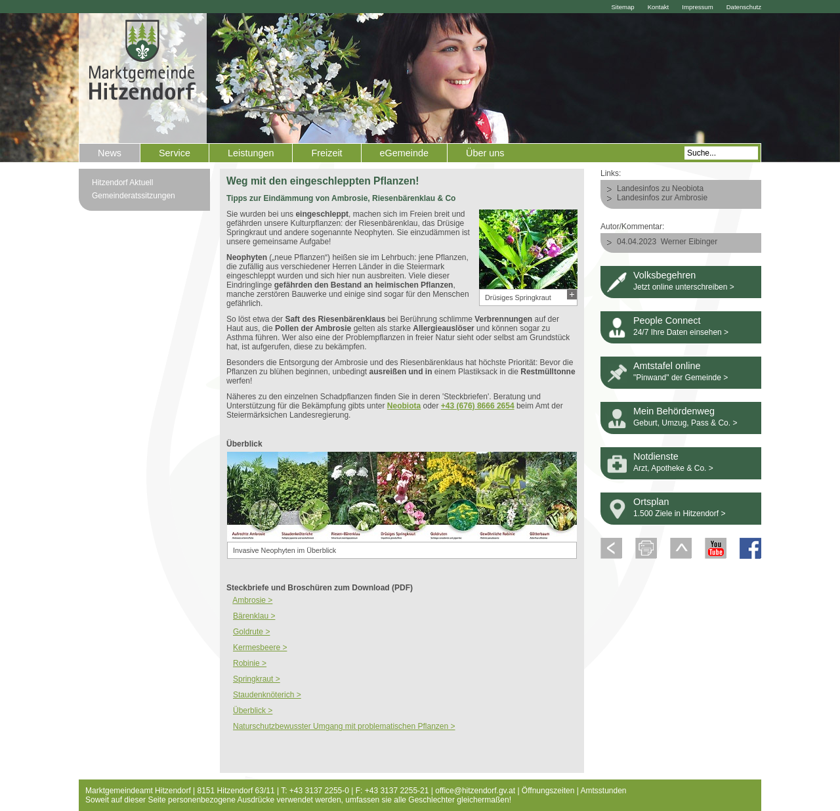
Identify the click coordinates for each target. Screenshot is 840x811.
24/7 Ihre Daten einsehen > (680, 332)
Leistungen (251, 153)
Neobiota (404, 405)
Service (174, 153)
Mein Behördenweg (674, 411)
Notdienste (656, 456)
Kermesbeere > (260, 647)
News (109, 153)
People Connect (666, 320)
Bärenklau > (254, 616)
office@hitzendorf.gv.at (475, 790)
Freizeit (326, 153)
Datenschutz (743, 7)
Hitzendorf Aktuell (122, 182)
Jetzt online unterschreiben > (683, 287)
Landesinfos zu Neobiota (660, 188)
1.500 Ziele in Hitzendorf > (679, 513)
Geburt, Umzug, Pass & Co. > (685, 422)
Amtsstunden (604, 790)
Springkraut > (256, 679)
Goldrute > (251, 631)
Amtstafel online (666, 366)
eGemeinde (404, 153)
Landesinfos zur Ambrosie (662, 197)
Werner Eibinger (689, 241)
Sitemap (622, 7)
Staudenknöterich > (267, 694)
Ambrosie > (252, 600)
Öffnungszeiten (548, 790)
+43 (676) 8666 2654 (477, 405)
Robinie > (249, 663)
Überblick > (252, 710)
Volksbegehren (664, 275)
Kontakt (658, 7)
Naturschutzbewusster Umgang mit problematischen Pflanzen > (344, 726)
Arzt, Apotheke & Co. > (673, 468)
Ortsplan (651, 501)
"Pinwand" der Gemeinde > (680, 377)
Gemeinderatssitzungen (133, 195)
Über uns (485, 153)
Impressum (697, 7)
